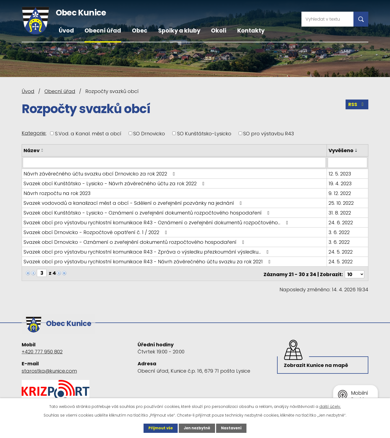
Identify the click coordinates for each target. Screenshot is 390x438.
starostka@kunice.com (49, 367)
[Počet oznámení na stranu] (354, 273)
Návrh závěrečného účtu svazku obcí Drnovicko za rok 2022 (100, 173)
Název (32, 150)
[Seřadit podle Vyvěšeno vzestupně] (357, 149)
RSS (357, 105)
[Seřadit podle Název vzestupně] (43, 149)
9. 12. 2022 (340, 193)
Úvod (66, 30)
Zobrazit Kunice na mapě (317, 362)
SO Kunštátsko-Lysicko (204, 133)
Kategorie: (34, 133)
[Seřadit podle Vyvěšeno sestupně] (357, 151)
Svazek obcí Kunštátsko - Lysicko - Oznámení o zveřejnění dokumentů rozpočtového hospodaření (148, 212)
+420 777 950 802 (42, 348)
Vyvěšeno (341, 150)
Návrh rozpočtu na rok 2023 (57, 193)
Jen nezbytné (197, 428)
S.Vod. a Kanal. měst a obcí (88, 133)
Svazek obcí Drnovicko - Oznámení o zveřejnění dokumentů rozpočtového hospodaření (135, 241)
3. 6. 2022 (339, 232)
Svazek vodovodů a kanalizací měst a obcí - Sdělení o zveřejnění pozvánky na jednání (134, 202)
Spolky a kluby (179, 30)
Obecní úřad (102, 30)
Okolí (218, 30)
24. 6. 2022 (341, 222)
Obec (139, 30)
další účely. (330, 406)
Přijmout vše (159, 428)
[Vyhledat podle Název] (174, 162)
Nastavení (233, 428)
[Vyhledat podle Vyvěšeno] (347, 162)
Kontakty (251, 30)
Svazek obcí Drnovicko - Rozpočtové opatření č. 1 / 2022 (96, 232)
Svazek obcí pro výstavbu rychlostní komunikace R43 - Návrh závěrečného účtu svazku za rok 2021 (148, 261)
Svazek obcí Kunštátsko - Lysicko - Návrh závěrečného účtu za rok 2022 (115, 183)
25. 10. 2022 (341, 202)
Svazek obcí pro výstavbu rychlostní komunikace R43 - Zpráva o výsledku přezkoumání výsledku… (147, 251)
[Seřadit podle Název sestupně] (43, 151)
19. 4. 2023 (340, 183)
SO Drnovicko (149, 133)
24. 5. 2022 (341, 251)
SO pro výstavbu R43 (268, 133)
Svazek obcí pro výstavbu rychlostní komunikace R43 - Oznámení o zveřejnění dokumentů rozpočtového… (157, 222)
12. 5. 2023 (340, 173)
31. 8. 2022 (340, 212)
